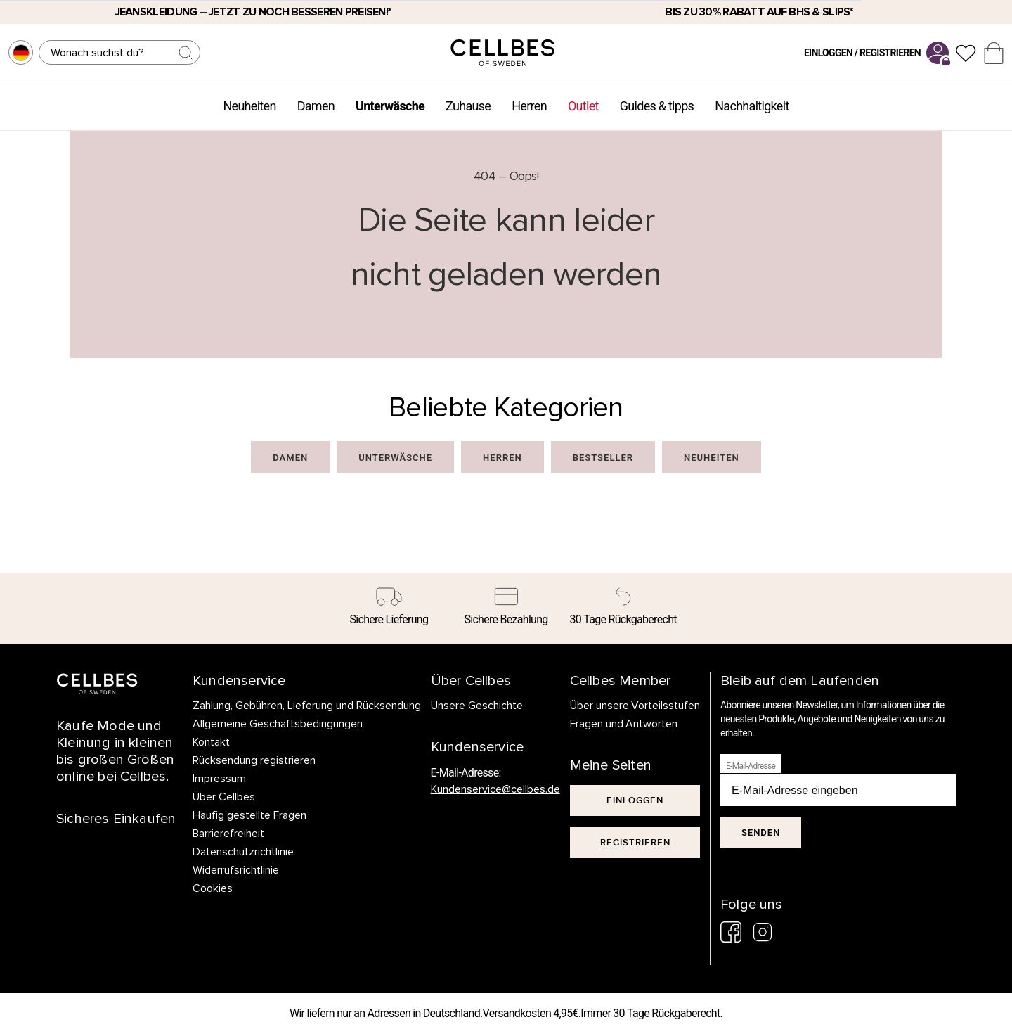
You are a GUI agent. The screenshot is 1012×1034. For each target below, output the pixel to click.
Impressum (219, 779)
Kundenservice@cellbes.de (495, 789)
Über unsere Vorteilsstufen (635, 705)
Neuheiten (249, 105)
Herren (529, 105)
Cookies (213, 888)
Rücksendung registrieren (254, 760)
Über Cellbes (224, 797)
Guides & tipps (657, 105)
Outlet (583, 105)
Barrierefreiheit (228, 833)
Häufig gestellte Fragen (249, 815)
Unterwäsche (390, 105)
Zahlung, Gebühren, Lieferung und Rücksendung (307, 705)
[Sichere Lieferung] (389, 608)
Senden (760, 832)
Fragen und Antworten (624, 724)
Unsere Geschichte (477, 705)
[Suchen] (119, 52)
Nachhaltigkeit (752, 105)
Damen (316, 105)
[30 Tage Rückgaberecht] (623, 608)
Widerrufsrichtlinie (236, 870)
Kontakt (211, 742)
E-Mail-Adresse (750, 766)
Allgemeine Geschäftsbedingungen (278, 724)
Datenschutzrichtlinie (243, 852)
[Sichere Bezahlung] (506, 608)
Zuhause (468, 105)
